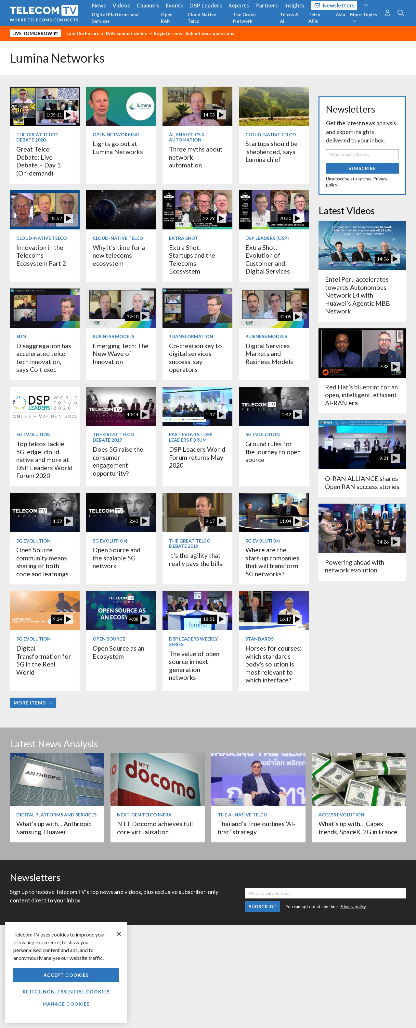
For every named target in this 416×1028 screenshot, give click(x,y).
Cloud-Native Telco (270, 134)
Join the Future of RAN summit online (107, 33)
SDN (21, 336)
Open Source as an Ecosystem (118, 652)
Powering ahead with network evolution (354, 566)
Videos (121, 5)
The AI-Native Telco (242, 814)
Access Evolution (341, 814)
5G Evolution (33, 434)
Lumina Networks (57, 58)
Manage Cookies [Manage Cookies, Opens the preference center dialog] (66, 1004)
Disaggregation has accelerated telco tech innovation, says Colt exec (43, 357)
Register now (168, 33)
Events (174, 5)
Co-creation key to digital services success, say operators (195, 357)
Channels (147, 5)
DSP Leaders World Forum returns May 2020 (197, 457)
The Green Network (244, 18)
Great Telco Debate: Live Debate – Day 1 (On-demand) (38, 161)
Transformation (191, 336)
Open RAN (167, 18)
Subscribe (362, 168)
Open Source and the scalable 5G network (116, 557)
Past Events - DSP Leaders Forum (191, 437)
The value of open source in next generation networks (194, 665)
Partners (266, 5)
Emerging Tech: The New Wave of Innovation (121, 353)
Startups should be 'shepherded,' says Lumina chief (271, 151)
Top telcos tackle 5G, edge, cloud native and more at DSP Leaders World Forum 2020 (44, 459)
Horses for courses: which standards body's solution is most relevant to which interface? (273, 664)
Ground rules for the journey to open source (273, 451)
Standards (259, 639)
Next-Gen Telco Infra (144, 814)
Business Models (113, 336)
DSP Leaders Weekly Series (193, 641)
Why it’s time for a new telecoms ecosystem (119, 255)
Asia (340, 14)
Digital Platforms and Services (115, 18)
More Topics (363, 17)
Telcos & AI (289, 18)
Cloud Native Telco (202, 18)
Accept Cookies (66, 975)
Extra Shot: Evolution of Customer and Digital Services (267, 259)
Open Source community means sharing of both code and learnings (42, 561)
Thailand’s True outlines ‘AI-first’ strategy (256, 827)
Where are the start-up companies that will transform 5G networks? (272, 561)
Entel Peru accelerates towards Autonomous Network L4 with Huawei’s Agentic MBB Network (357, 295)
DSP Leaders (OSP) (267, 238)
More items (33, 702)
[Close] (119, 934)
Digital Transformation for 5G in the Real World (43, 660)
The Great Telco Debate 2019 (113, 437)
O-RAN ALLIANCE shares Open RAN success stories (362, 482)
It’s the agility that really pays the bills (195, 559)
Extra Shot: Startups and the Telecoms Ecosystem (192, 259)
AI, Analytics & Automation (187, 137)
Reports (238, 5)
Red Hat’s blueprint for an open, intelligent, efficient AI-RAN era (361, 395)
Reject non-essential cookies (66, 991)
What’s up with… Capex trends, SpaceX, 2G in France (357, 827)
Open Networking (116, 134)
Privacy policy (353, 906)
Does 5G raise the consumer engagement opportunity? (118, 461)
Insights (294, 5)
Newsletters (335, 5)
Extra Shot (183, 238)
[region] (66, 972)
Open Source (109, 639)
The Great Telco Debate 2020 (37, 137)
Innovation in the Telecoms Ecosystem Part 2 (41, 255)
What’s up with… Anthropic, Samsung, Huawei (54, 827)
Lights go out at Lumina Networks (118, 147)
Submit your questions (210, 33)
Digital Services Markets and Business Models (269, 353)
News (99, 5)
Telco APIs (314, 18)
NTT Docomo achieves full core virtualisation (155, 827)
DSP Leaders (205, 5)
